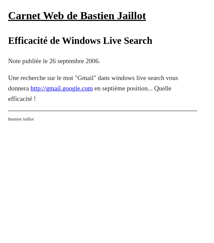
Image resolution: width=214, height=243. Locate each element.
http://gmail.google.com (62, 88)
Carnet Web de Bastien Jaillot (77, 15)
